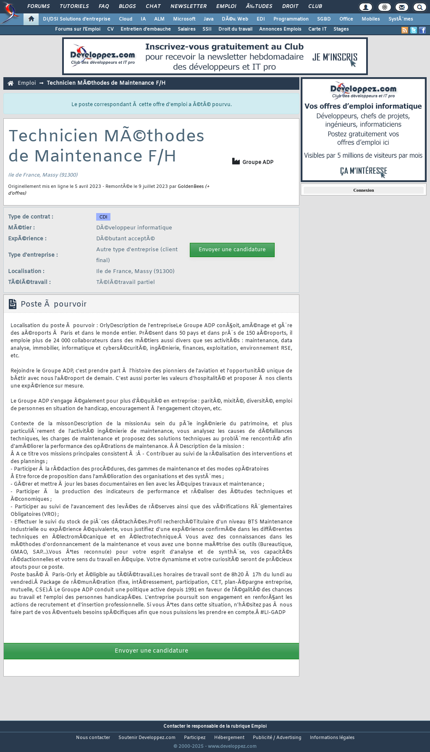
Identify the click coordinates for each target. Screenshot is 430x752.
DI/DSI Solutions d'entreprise (76, 19)
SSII (207, 29)
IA (143, 19)
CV (110, 29)
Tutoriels (74, 6)
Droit (290, 6)
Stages (341, 29)
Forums (38, 6)
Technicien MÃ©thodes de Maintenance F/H (106, 83)
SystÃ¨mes (400, 19)
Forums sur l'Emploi (77, 29)
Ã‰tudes (259, 6)
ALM (159, 19)
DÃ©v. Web (235, 19)
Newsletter (188, 6)
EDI (261, 19)
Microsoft (184, 19)
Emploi (226, 6)
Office (346, 19)
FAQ (104, 6)
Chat (153, 6)
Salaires (187, 29)
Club (314, 6)
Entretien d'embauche (146, 29)
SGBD (324, 19)
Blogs (127, 6)
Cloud (125, 19)
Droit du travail (235, 29)
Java (208, 19)
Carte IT (317, 29)
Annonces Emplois (280, 29)
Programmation (291, 19)
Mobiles (371, 19)
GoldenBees (191, 187)
